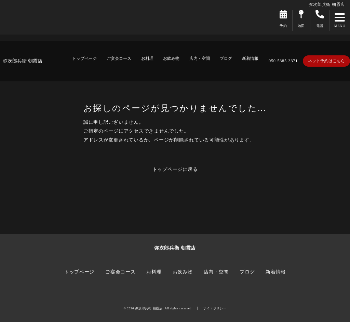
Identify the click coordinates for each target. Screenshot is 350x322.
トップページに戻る (175, 169)
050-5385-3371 (283, 60)
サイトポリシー (214, 308)
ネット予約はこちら (326, 60)
